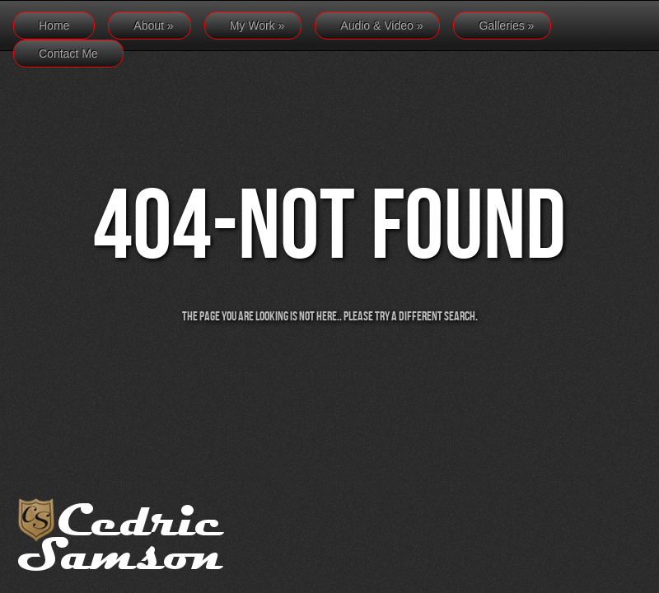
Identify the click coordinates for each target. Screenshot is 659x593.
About (153, 25)
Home (54, 25)
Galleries (506, 25)
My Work (257, 25)
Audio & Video (381, 25)
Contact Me (68, 53)
